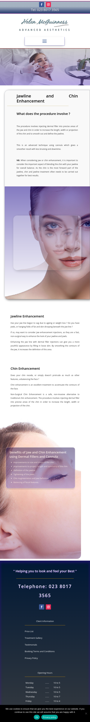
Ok (36, 717)
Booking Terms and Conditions (40, 651)
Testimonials (31, 644)
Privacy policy (49, 717)
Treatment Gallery (33, 637)
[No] (86, 713)
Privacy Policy (31, 658)
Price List (29, 631)
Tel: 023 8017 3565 (45, 10)
